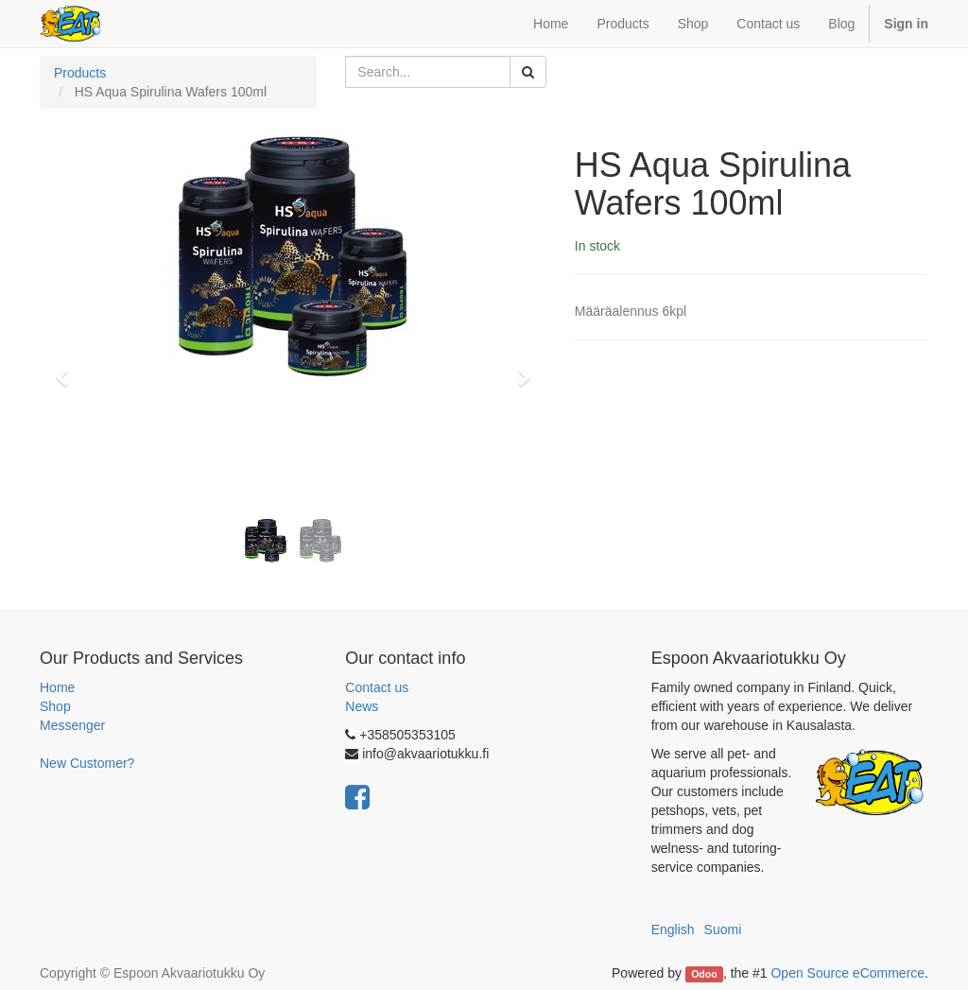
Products (80, 72)
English (673, 929)
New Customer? (87, 763)
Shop (55, 706)
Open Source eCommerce (847, 973)
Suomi (723, 929)
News (361, 706)
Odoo (704, 974)
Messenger (72, 725)
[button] (68, 369)
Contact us (376, 687)
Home (57, 687)
